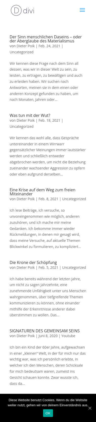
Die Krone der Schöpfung (33, 262)
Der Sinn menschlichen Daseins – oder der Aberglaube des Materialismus (46, 39)
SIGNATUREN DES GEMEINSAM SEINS (45, 331)
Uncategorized (21, 52)
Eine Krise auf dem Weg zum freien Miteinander (42, 192)
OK (48, 413)
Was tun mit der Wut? (30, 115)
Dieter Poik (26, 45)
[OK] (89, 408)
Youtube (68, 335)
